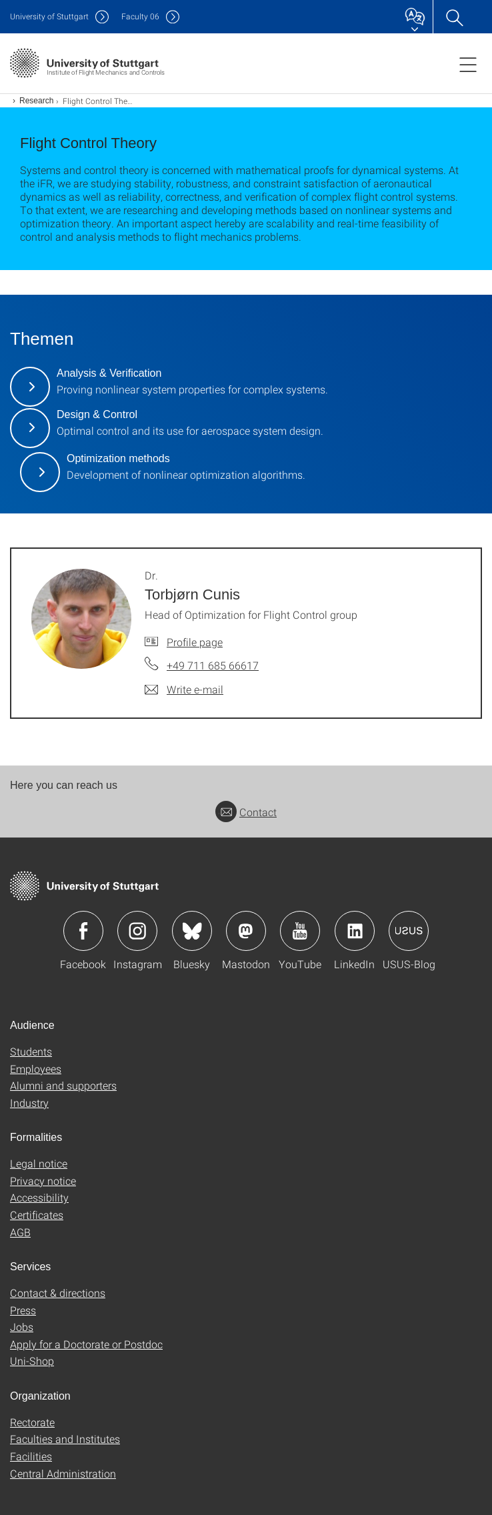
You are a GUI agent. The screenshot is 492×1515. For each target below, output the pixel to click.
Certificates (36, 1215)
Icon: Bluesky (192, 931)
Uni (49, 16)
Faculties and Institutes (65, 1439)
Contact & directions (57, 1293)
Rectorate (32, 1422)
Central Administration (63, 1473)
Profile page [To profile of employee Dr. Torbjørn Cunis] (195, 642)
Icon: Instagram (137, 931)
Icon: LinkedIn (355, 931)
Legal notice (38, 1163)
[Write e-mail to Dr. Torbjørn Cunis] (184, 689)
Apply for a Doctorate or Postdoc (86, 1344)
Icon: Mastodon (246, 931)
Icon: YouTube (300, 931)
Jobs (21, 1327)
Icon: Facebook (83, 931)
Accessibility (39, 1197)
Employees (35, 1069)
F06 (140, 16)
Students (31, 1051)
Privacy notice (43, 1181)
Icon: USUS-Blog (409, 931)
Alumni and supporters (63, 1085)
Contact (246, 812)
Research (36, 100)
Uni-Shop (32, 1361)
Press (23, 1310)
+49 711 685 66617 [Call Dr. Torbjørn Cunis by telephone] (213, 665)
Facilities (31, 1456)
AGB (20, 1232)
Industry (29, 1103)
